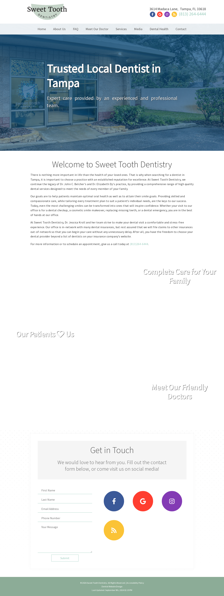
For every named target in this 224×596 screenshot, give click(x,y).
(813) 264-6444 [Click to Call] (192, 14)
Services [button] (121, 29)
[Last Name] (65, 499)
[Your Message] (65, 538)
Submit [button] (64, 558)
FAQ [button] (75, 29)
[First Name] (65, 490)
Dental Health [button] (159, 29)
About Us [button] (59, 29)
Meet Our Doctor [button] (97, 29)
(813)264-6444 (139, 244)
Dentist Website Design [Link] (112, 586)
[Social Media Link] (153, 14)
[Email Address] (65, 509)
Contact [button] (181, 29)
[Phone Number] (65, 518)
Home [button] (42, 29)
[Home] (47, 15)
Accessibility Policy (135, 582)
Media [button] (138, 29)
